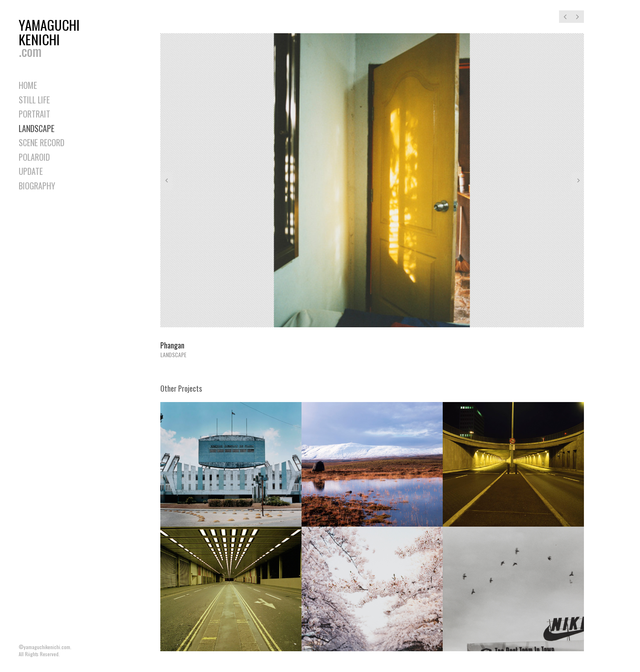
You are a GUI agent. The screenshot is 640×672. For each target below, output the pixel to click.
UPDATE (31, 171)
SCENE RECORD (41, 142)
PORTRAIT (34, 114)
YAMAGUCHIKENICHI (52, 36)
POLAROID (34, 157)
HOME (28, 85)
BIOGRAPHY (37, 185)
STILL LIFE (34, 99)
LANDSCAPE (36, 128)
